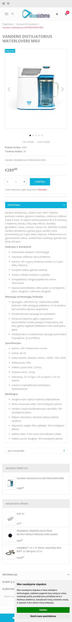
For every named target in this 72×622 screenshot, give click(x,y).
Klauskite (42, 189)
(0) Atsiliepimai (16, 450)
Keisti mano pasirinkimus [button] (43, 616)
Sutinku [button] (43, 610)
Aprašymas (14, 205)
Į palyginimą (28, 142)
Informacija (9, 574)
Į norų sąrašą (43, 142)
